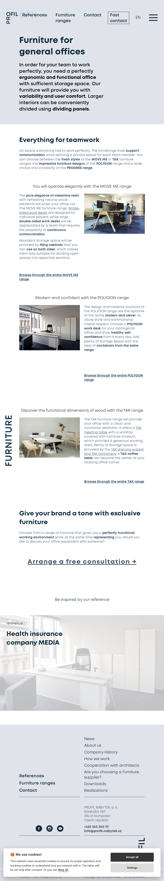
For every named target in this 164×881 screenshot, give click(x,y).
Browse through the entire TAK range (114, 481)
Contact (92, 16)
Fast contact (118, 19)
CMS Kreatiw (134, 876)
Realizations (96, 790)
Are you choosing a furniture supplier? (111, 774)
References (34, 16)
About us (92, 745)
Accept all (132, 857)
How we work (97, 759)
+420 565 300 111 (96, 827)
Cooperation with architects (111, 765)
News (89, 739)
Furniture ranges (65, 19)
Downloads (95, 784)
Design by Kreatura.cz (102, 876)
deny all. (63, 869)
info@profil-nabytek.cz (103, 831)
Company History (101, 752)
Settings (132, 867)
